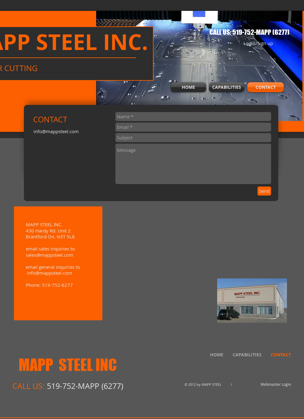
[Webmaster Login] (276, 384)
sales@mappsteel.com (49, 255)
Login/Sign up (258, 43)
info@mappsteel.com (56, 131)
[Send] (264, 191)
